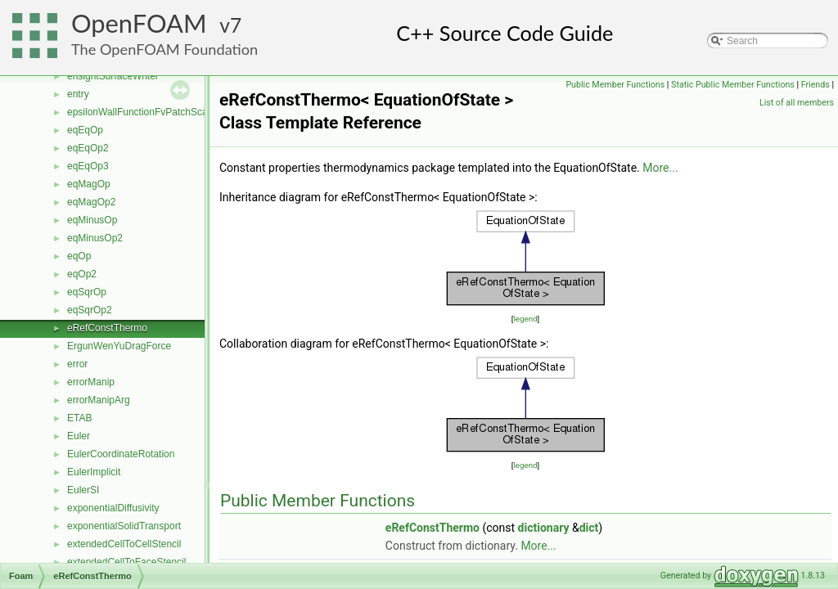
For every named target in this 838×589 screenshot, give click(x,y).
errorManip (91, 382)
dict (589, 527)
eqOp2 (82, 274)
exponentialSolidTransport (124, 526)
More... (660, 167)
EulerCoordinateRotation (120, 454)
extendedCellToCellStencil (124, 544)
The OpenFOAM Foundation (164, 49)
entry (78, 94)
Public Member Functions (615, 84)
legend (525, 318)
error (77, 364)
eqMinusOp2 (95, 238)
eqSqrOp (86, 292)
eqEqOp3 (88, 166)
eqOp (79, 256)
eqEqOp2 (88, 148)
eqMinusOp (92, 220)
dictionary (544, 527)
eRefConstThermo (107, 328)
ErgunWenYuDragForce (119, 346)
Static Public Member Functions (733, 84)
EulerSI (83, 490)
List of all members (796, 102)
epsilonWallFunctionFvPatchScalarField (153, 112)
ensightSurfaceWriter (113, 76)
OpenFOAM (139, 23)
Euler (78, 436)
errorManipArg (98, 400)
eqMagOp (88, 184)
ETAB (79, 418)
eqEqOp (85, 130)
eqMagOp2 (91, 202)
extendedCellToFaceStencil (126, 562)
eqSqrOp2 (89, 310)
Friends (815, 84)
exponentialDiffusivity (113, 508)
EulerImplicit (93, 472)
